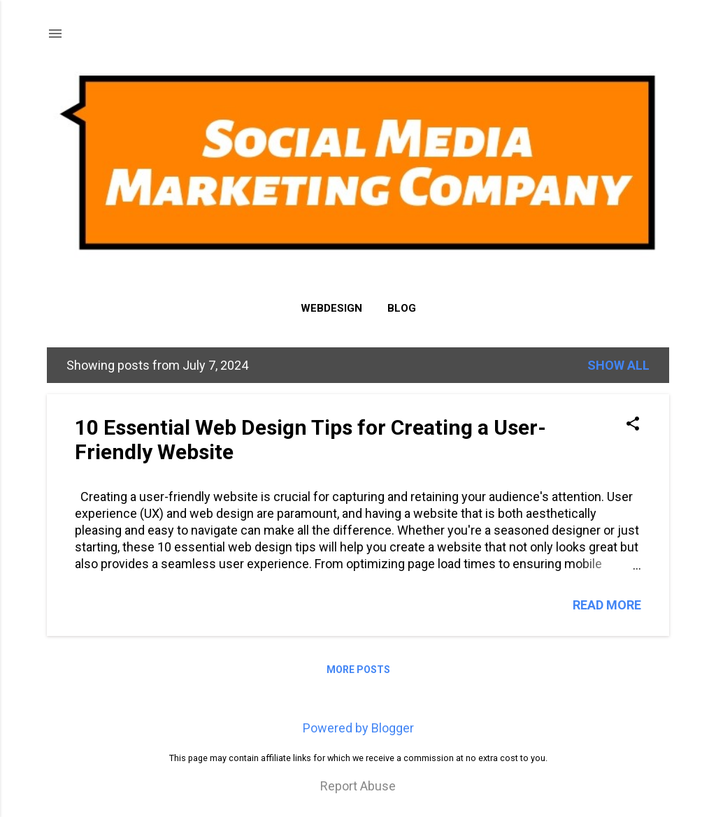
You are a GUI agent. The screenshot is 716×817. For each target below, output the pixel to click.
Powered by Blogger (358, 728)
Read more (607, 605)
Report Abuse (358, 786)
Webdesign (331, 308)
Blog (401, 308)
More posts (358, 669)
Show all (618, 365)
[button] (632, 425)
